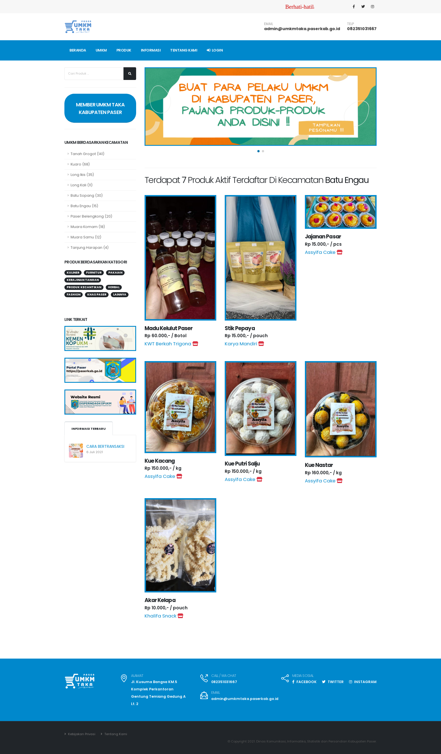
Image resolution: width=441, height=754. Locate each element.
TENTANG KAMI (183, 50)
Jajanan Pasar (323, 236)
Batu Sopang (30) (87, 195)
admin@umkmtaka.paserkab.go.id (302, 29)
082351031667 (362, 29)
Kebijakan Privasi (81, 734)
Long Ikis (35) (82, 174)
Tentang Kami (115, 734)
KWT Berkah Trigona (171, 343)
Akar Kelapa (160, 600)
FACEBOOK (304, 681)
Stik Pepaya (240, 328)
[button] (258, 153)
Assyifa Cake (323, 252)
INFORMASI (151, 50)
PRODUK (123, 50)
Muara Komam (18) (88, 226)
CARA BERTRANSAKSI (105, 446)
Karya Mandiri (244, 343)
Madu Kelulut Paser (168, 328)
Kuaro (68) (80, 164)
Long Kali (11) (82, 185)
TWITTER (333, 681)
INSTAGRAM (363, 681)
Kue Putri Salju (242, 463)
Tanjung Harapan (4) (90, 247)
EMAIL (268, 24)
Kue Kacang (160, 461)
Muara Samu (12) (86, 237)
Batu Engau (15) (84, 205)
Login (215, 50)
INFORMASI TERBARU (88, 428)
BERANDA (77, 50)
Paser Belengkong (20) (91, 216)
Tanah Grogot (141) (87, 153)
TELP (350, 24)
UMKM (101, 50)
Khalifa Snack (164, 615)
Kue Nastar (319, 465)
